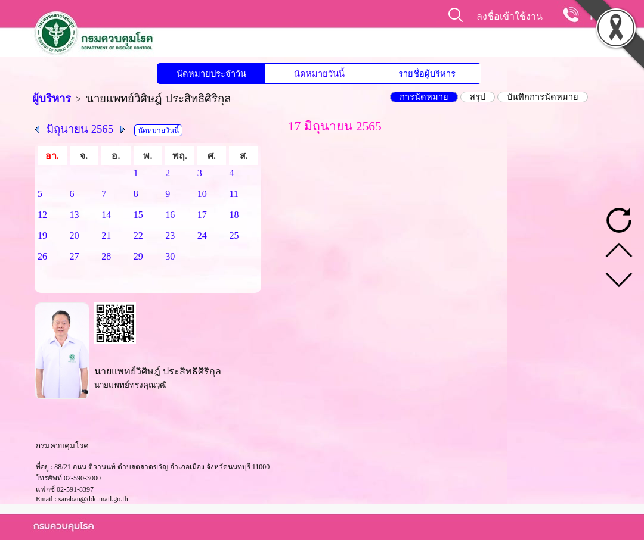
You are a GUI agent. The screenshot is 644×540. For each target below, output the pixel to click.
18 (234, 215)
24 (202, 235)
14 (106, 215)
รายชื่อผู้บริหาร (427, 74)
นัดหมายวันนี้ (319, 74)
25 (234, 235)
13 (74, 215)
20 (74, 235)
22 (138, 235)
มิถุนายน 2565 (80, 129)
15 (138, 215)
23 (170, 235)
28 (106, 256)
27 (74, 256)
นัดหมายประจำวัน (211, 74)
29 (138, 256)
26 (42, 256)
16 (170, 215)
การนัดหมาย (424, 97)
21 (106, 235)
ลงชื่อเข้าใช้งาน (509, 16)
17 (202, 215)
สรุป (477, 97)
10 (202, 194)
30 (170, 256)
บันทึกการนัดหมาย (542, 97)
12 (42, 215)
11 (233, 194)
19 (42, 235)
